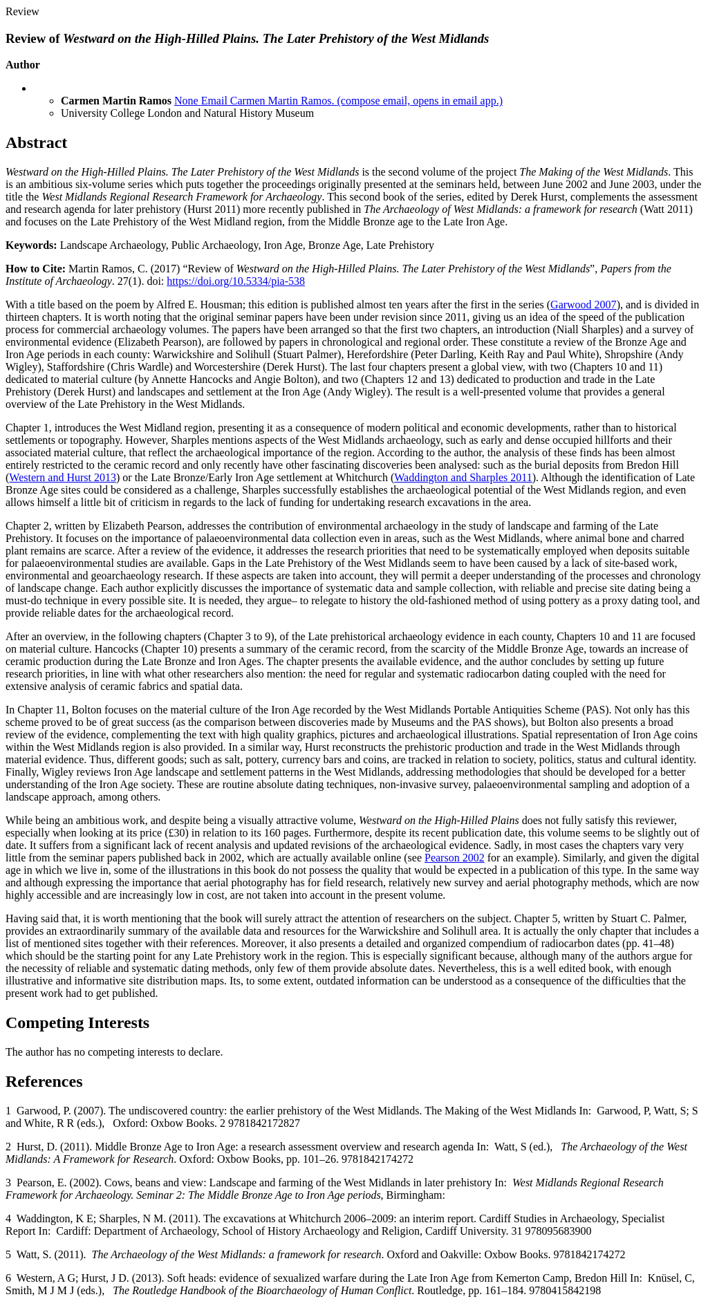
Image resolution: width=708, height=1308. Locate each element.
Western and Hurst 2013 (62, 477)
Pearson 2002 (455, 857)
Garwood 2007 (583, 304)
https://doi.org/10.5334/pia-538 (236, 281)
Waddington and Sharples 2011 (463, 477)
